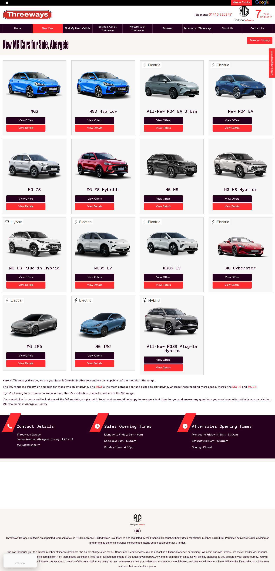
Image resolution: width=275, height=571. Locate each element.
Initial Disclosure (190, 551)
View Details (49, 120)
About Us (227, 28)
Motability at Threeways (137, 28)
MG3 (99, 357)
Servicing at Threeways (197, 28)
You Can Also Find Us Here (148, 551)
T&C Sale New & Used (79, 551)
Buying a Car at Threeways (108, 28)
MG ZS (252, 357)
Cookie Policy (172, 551)
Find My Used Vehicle (78, 28)
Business (167, 28)
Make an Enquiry (241, 2)
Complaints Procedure (214, 551)
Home (18, 28)
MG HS (236, 357)
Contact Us (257, 28)
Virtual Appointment (271, 64)
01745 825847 (220, 14)
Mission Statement (104, 551)
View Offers (20, 120)
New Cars (48, 28)
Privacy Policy (124, 551)
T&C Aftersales (56, 551)
